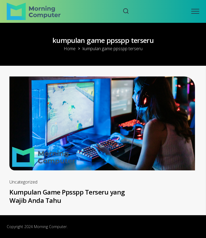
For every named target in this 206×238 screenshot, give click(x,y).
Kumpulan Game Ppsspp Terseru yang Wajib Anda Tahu (67, 196)
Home (70, 49)
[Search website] (126, 11)
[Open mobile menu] (195, 11)
